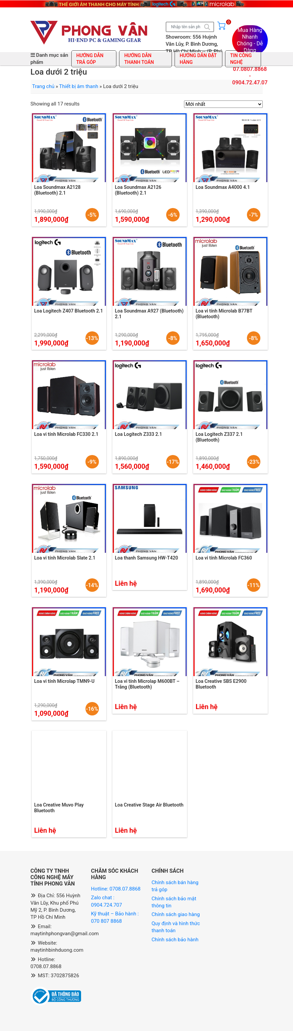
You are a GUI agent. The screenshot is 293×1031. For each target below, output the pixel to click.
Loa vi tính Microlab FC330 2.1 (66, 434)
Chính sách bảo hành (175, 940)
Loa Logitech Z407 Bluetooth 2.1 (68, 311)
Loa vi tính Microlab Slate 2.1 (65, 558)
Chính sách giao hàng (176, 914)
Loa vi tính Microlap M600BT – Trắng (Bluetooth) (147, 684)
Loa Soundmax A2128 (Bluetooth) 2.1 (57, 190)
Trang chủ (43, 86)
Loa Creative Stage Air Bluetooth (149, 805)
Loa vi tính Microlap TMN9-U (64, 681)
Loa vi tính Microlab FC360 (224, 558)
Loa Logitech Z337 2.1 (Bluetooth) (219, 437)
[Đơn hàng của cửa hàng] (223, 104)
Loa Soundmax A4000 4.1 (223, 187)
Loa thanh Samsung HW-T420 (146, 558)
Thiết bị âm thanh (78, 86)
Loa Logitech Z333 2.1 (138, 434)
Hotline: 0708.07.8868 (116, 889)
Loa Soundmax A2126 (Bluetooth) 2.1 (138, 190)
